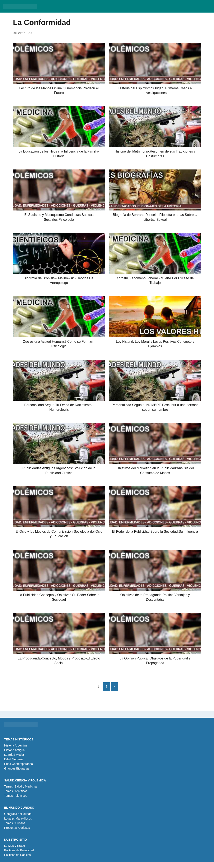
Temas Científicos (15, 791)
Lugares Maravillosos (18, 818)
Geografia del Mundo (18, 814)
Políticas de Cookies (17, 855)
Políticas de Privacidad (19, 850)
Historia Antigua (14, 750)
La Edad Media (14, 754)
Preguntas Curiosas (17, 827)
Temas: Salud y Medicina (20, 786)
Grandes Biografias (16, 768)
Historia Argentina (15, 745)
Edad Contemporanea (18, 764)
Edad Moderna (13, 759)
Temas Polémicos (15, 795)
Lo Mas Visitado (14, 845)
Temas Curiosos (14, 823)
